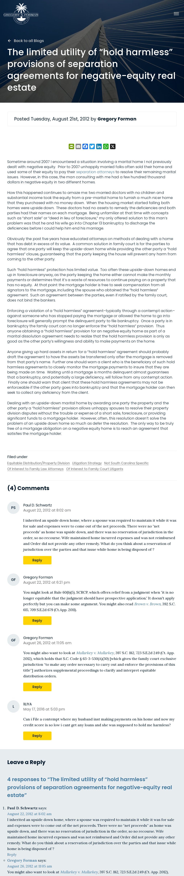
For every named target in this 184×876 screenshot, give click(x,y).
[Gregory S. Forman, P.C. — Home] (21, 13)
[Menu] (176, 14)
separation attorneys (95, 171)
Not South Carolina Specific (126, 463)
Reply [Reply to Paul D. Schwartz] (12, 854)
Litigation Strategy (87, 463)
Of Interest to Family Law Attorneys (35, 469)
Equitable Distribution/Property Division (38, 463)
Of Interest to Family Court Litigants (94, 469)
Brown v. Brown (147, 604)
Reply (37, 560)
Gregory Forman (22, 860)
